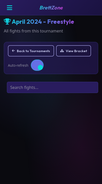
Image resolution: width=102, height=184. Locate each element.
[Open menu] (9, 7)
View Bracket (73, 51)
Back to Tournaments (31, 51)
